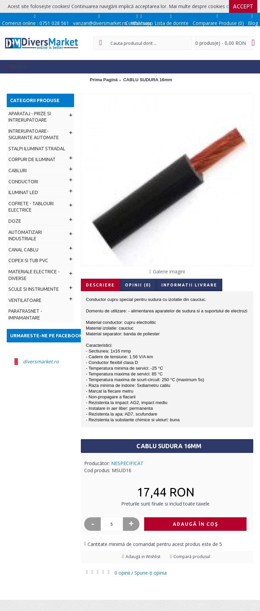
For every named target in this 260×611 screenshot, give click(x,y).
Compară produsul (191, 556)
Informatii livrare (189, 285)
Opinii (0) (138, 285)
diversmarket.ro (41, 361)
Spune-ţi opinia (150, 573)
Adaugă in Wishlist (143, 556)
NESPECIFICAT (127, 463)
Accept (243, 6)
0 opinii (122, 573)
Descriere (100, 285)
